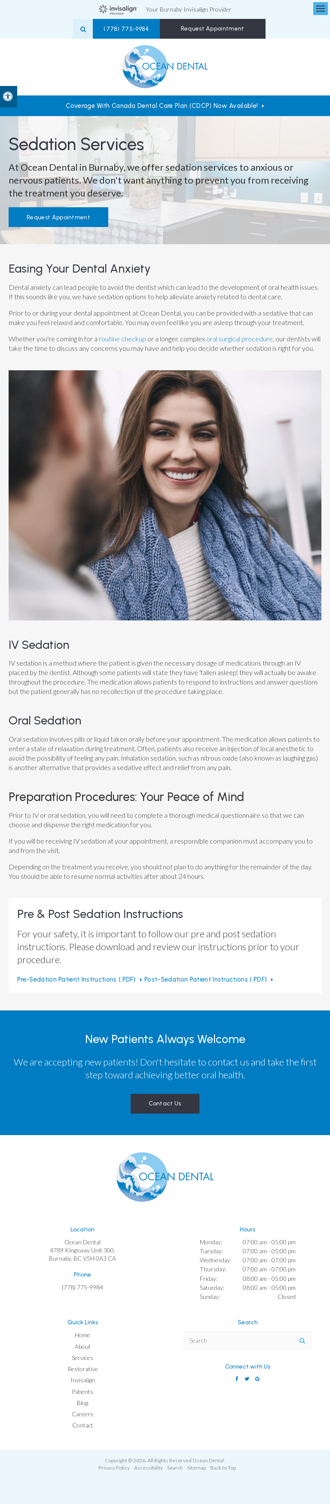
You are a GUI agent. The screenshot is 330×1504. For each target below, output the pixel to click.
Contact (82, 1425)
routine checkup (122, 339)
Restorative (82, 1368)
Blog (82, 1402)
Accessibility (148, 1467)
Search (175, 1467)
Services (82, 1357)
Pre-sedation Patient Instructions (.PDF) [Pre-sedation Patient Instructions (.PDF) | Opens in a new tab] (76, 979)
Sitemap (196, 1467)
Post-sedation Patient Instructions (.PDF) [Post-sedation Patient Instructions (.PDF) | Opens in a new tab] (205, 979)
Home (82, 1334)
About (83, 1346)
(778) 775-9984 (135, 29)
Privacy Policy (114, 1467)
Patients (82, 1391)
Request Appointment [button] (213, 28)
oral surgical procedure (239, 339)
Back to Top (223, 1467)
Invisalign (82, 1380)
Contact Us (165, 1103)
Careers (82, 1414)
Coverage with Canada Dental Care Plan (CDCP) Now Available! (162, 106)
